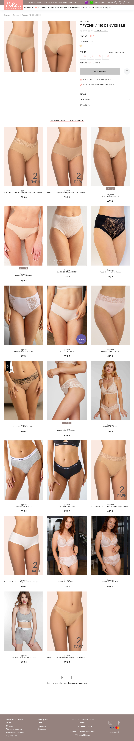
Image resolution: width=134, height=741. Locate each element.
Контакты (72, 2)
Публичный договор (15, 732)
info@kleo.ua (84, 735)
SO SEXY (85, 8)
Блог (55, 2)
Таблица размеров (14, 729)
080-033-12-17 (100, 2)
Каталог (27, 8)
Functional (85, 22)
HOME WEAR (100, 8)
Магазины (48, 2)
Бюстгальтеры (53, 8)
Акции (65, 2)
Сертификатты (74, 8)
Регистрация (43, 719)
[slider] (86, 31)
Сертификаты (12, 735)
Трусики (63, 8)
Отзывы (9, 726)
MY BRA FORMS (39, 8)
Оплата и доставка (33, 2)
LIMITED (91, 8)
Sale (60, 2)
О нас (8, 722)
